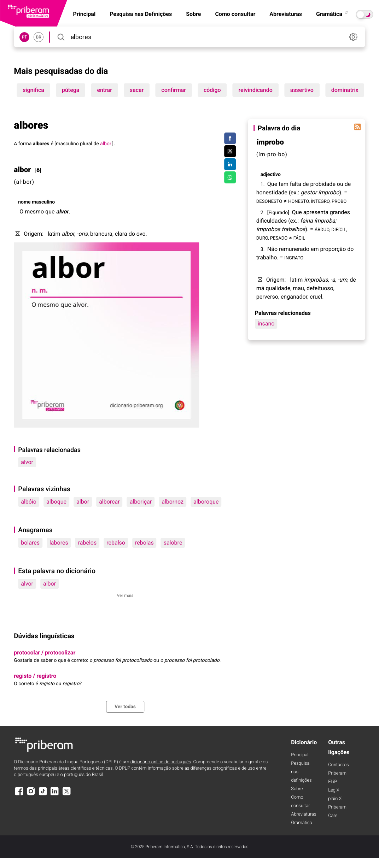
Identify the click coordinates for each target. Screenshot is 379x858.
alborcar (109, 501)
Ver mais (125, 595)
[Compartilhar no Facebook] (230, 139)
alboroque (206, 501)
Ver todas (125, 707)
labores (58, 542)
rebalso (115, 542)
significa (33, 90)
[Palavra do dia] (357, 126)
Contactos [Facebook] (338, 765)
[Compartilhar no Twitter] (230, 151)
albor (82, 501)
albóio (28, 501)
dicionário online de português (160, 762)
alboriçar (141, 501)
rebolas (144, 542)
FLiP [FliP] (332, 781)
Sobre (193, 14)
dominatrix (344, 90)
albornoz (172, 501)
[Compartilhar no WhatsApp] (230, 177)
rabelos (87, 542)
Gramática (332, 14)
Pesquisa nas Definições (141, 14)
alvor (27, 462)
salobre (173, 542)
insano (266, 323)
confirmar (173, 90)
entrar (104, 90)
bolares (30, 542)
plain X (335, 798)
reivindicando (256, 90)
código (212, 90)
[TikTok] (42, 794)
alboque (56, 501)
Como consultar (235, 14)
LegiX (333, 790)
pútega (70, 90)
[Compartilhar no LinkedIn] (230, 164)
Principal (299, 755)
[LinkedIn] (54, 794)
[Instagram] (31, 794)
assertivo (302, 90)
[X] (66, 794)
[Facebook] (19, 794)
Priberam (337, 773)
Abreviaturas (285, 14)
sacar (137, 90)
